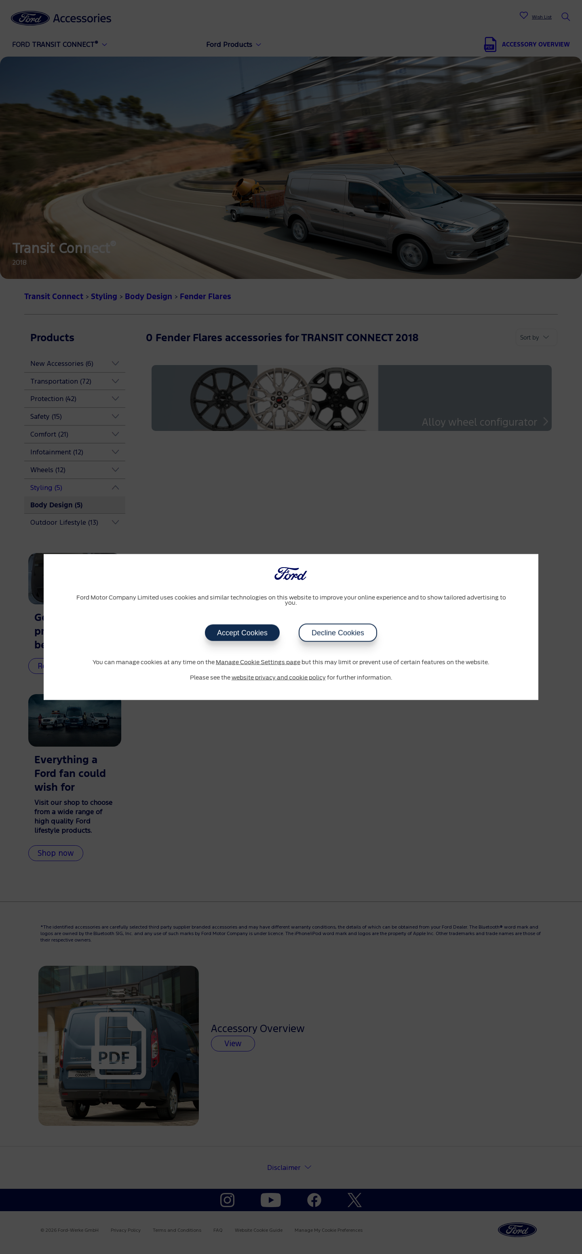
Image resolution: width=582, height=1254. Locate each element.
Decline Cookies (338, 633)
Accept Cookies (242, 633)
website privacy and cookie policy (279, 677)
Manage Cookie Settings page (258, 662)
